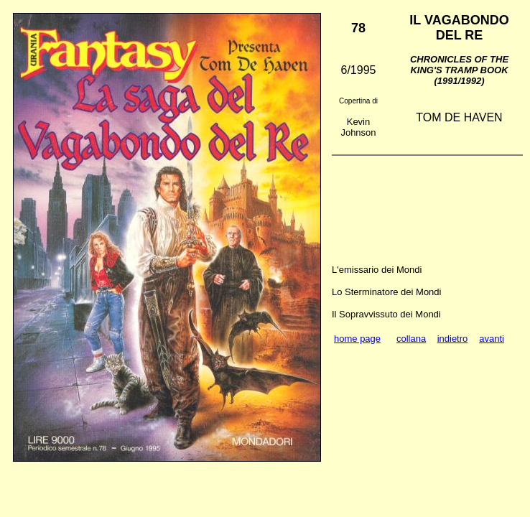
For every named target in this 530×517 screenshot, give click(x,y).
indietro (452, 338)
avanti (491, 338)
